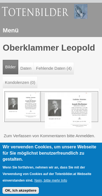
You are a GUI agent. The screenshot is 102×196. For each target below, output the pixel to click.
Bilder (11, 64)
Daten (26, 68)
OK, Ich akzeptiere (20, 193)
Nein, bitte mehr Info (51, 182)
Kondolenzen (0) (20, 82)
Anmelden (85, 135)
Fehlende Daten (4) (54, 68)
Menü (10, 30)
